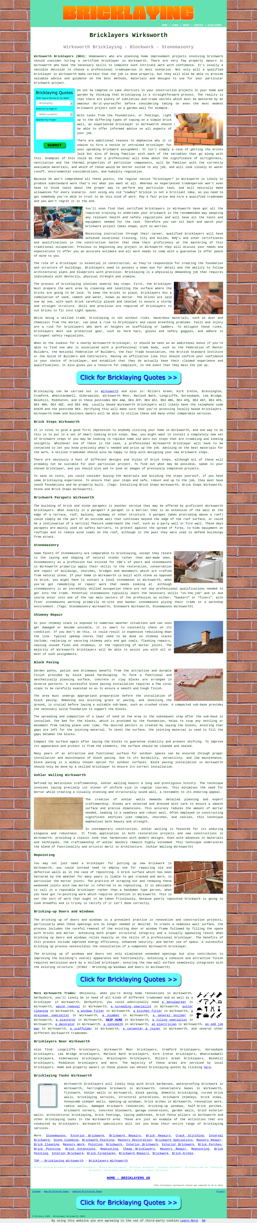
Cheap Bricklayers (139, 1149)
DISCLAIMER (214, 25)
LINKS (175, 25)
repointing (105, 872)
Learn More (189, 1220)
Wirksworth (110, 391)
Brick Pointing (47, 1149)
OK (204, 1220)
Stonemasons (56, 1135)
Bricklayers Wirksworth (108, 1160)
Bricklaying (43, 391)
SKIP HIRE (114, 1019)
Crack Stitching (190, 1135)
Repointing (109, 1149)
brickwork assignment (120, 149)
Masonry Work (73, 1144)
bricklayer (110, 60)
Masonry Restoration (135, 1140)
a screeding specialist (131, 1006)
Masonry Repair (208, 1140)
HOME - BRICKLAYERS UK (128, 1178)
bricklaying (131, 94)
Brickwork (114, 1144)
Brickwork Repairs (125, 1135)
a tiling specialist (169, 1019)
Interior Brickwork (142, 1144)
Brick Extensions (80, 1149)
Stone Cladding (66, 1140)
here (207, 1067)
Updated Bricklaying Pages (87, 1191)
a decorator (65, 1024)
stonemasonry (71, 553)
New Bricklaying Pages (56, 1191)
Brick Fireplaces (101, 1153)
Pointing (95, 1144)
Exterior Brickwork (87, 1135)
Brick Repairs (158, 1135)
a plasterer (66, 1019)
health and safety (125, 217)
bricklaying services (96, 1097)
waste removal (68, 1006)
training (129, 238)
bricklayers (128, 322)
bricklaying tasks (60, 1119)
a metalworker (174, 1002)
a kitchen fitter (147, 1011)
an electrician (164, 1024)
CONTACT (199, 25)
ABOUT (186, 25)
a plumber (111, 1015)
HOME (165, 25)
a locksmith (113, 1024)
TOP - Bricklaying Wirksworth (58, 1160)
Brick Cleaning (46, 1144)
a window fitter (90, 1011)
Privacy (221, 1191)
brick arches (155, 1101)
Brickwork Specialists (174, 1140)
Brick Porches (209, 1144)
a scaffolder (81, 1028)
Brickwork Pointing (98, 1140)
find (48, 1049)
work (136, 251)
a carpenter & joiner (142, 1028)
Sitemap (36, 1191)
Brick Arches (182, 1153)
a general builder (169, 1015)
